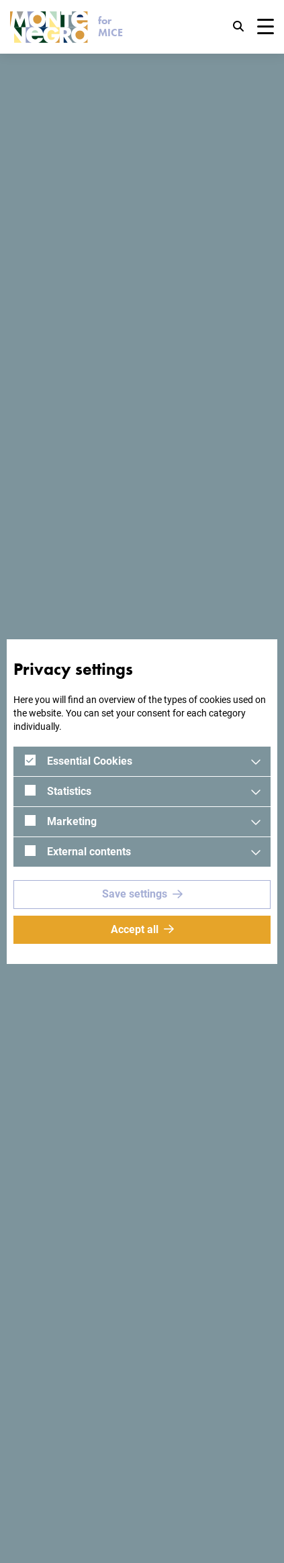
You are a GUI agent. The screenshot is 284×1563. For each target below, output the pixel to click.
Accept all (134, 929)
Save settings (134, 893)
